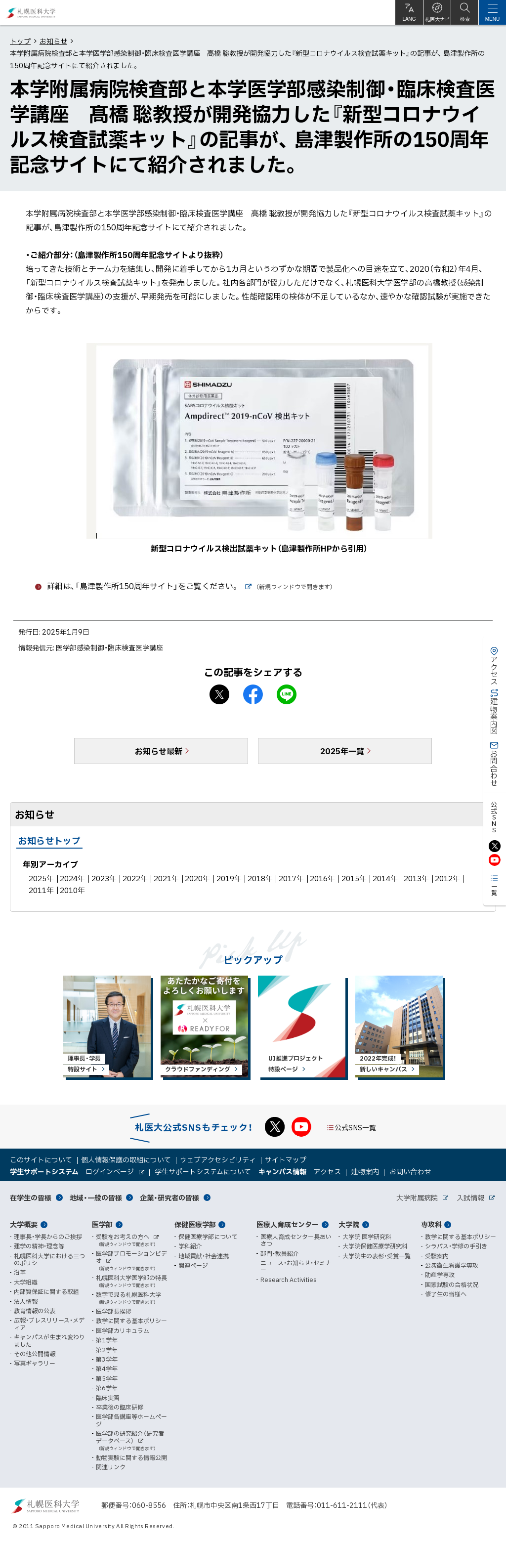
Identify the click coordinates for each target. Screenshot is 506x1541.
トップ (20, 41)
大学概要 (24, 1224)
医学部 (102, 1224)
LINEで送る (286, 694)
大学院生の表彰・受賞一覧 (376, 1255)
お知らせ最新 (158, 751)
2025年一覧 (342, 751)
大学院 (348, 1224)
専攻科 (431, 1224)
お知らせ (53, 41)
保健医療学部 (195, 1224)
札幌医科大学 (31, 12)
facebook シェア (253, 694)
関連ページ (193, 1265)
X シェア (219, 694)
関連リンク (111, 1466)
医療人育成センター (287, 1224)
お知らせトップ (49, 840)
